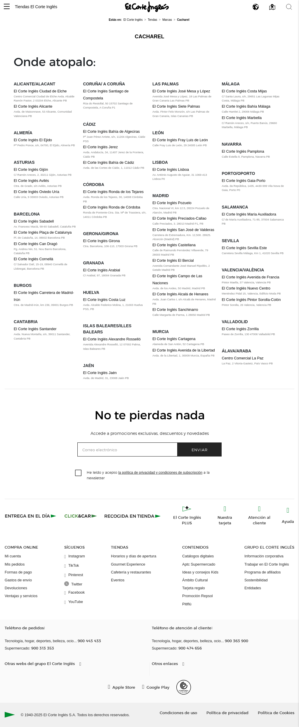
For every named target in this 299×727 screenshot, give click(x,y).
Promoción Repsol (197, 596)
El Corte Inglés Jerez (100, 147)
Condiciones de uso (178, 712)
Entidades (252, 588)
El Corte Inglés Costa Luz (104, 299)
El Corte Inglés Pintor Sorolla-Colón (251, 299)
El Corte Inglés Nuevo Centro (246, 288)
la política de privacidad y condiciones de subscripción (160, 473)
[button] (7, 6)
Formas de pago (18, 572)
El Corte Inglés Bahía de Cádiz (108, 162)
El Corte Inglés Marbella (242, 118)
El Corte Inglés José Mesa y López (181, 91)
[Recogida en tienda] (132, 515)
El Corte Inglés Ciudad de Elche (40, 91)
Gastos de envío (18, 580)
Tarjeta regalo (193, 588)
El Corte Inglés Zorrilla (240, 329)
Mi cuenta (13, 556)
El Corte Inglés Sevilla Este (244, 248)
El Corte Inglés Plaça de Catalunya (43, 232)
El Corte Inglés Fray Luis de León (180, 140)
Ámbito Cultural (195, 580)
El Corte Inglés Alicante (33, 106)
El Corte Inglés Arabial (101, 270)
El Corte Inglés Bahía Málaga (246, 106)
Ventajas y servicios (21, 596)
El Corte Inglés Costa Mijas (244, 91)
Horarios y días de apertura (133, 556)
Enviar (200, 449)
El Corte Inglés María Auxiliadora (249, 214)
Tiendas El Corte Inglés (36, 6)
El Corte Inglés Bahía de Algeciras (111, 131)
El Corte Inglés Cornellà (33, 259)
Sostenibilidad (256, 580)
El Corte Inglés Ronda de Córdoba (111, 207)
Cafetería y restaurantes (131, 572)
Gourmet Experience (128, 564)
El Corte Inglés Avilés (31, 180)
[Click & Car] (81, 515)
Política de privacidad (227, 712)
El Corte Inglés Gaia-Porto (243, 180)
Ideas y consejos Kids (200, 572)
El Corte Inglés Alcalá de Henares (180, 294)
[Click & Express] (31, 515)
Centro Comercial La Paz (243, 358)
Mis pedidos (15, 564)
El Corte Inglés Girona (101, 241)
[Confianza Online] (183, 687)
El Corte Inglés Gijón (31, 169)
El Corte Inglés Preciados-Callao (179, 218)
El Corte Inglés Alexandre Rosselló (112, 339)
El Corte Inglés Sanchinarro (175, 309)
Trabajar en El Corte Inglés (266, 564)
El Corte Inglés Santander (35, 329)
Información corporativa (264, 556)
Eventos (117, 580)
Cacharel (149, 36)
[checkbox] (78, 473)
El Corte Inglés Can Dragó (35, 244)
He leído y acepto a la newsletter (148, 475)
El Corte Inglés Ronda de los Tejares (113, 191)
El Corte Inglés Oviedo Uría (36, 191)
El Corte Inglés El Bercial (173, 260)
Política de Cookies (276, 712)
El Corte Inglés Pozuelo (172, 203)
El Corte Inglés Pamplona (243, 151)
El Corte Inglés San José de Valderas (183, 230)
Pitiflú (186, 604)
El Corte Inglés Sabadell (34, 221)
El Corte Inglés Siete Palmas (176, 106)
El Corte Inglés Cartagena (173, 339)
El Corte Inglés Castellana (174, 245)
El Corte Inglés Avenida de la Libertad (183, 350)
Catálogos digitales (198, 556)
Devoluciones (16, 588)
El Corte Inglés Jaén (100, 373)
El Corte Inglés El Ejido (33, 140)
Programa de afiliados (262, 572)
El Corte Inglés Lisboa (170, 169)
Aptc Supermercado (198, 564)
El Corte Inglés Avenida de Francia (250, 277)
